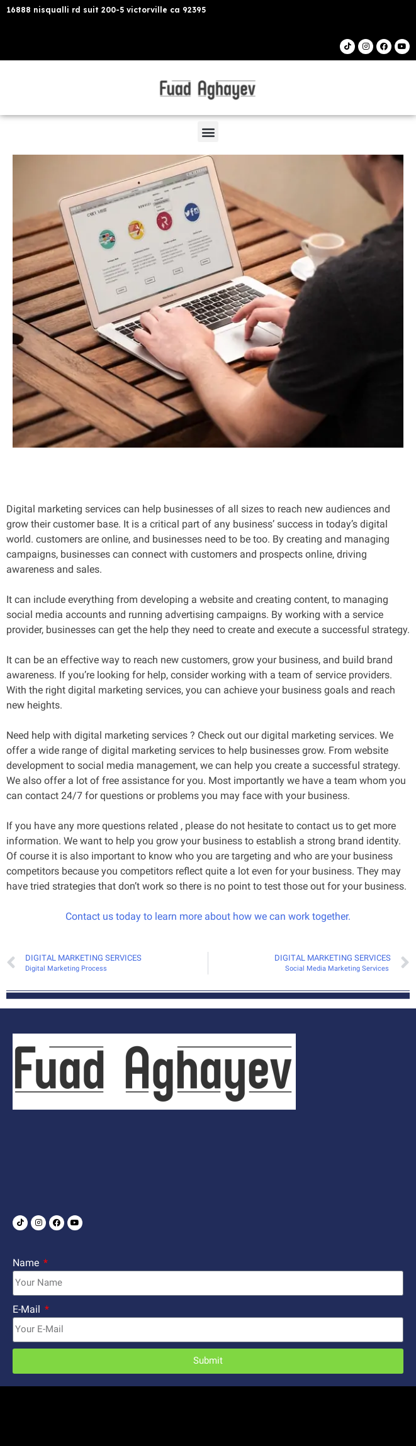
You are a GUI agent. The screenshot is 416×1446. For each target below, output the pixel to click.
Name (27, 1263)
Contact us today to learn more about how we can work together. (208, 916)
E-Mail (28, 1309)
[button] (208, 131)
